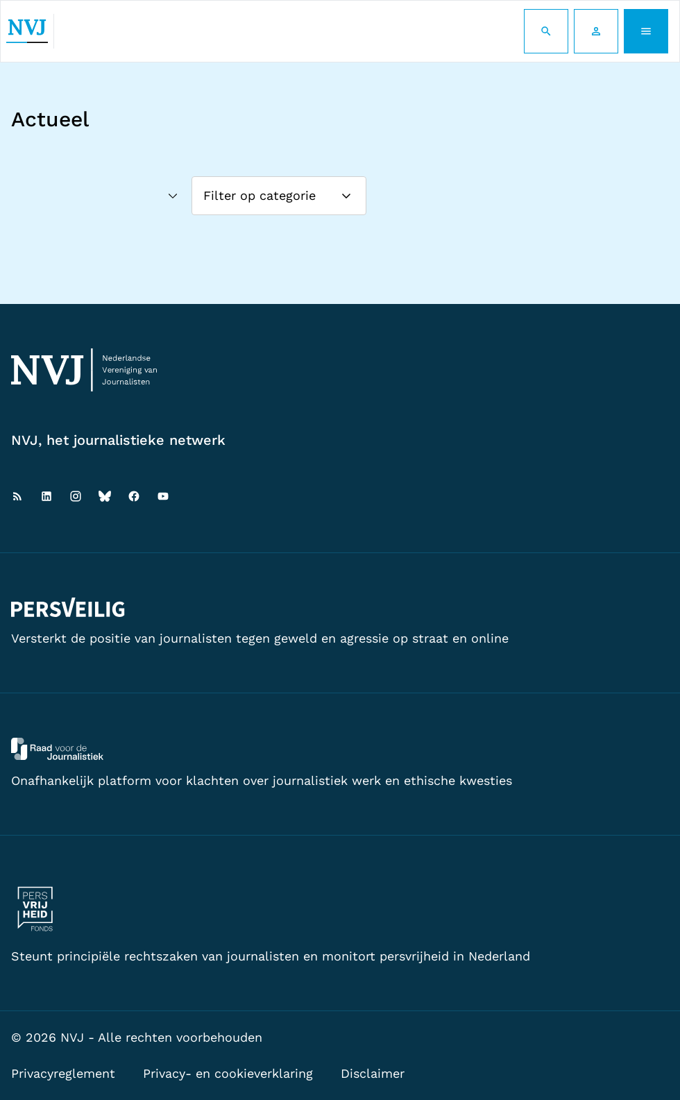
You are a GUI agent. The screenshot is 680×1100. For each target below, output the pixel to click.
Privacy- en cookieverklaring (228, 1073)
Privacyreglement (63, 1073)
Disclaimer (373, 1073)
